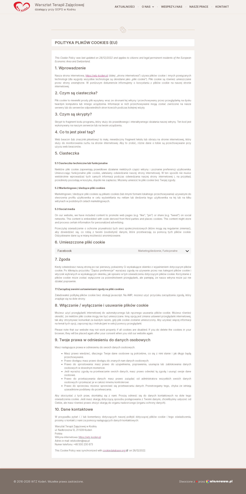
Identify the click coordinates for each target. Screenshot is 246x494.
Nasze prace (198, 6)
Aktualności (125, 6)
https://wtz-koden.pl (97, 75)
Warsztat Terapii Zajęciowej (59, 4)
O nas (148, 6)
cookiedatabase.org (114, 450)
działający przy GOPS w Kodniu (55, 8)
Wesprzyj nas (171, 6)
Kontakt (222, 6)
